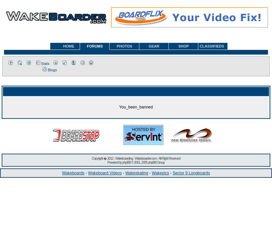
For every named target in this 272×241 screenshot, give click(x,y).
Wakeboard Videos (105, 173)
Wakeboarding (124, 158)
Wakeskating (136, 173)
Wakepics (160, 173)
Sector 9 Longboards (191, 173)
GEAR (154, 46)
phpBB (126, 162)
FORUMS (95, 46)
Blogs (50, 70)
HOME (68, 46)
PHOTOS (124, 46)
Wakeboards (73, 173)
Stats (43, 64)
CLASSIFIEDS (212, 46)
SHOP (183, 46)
